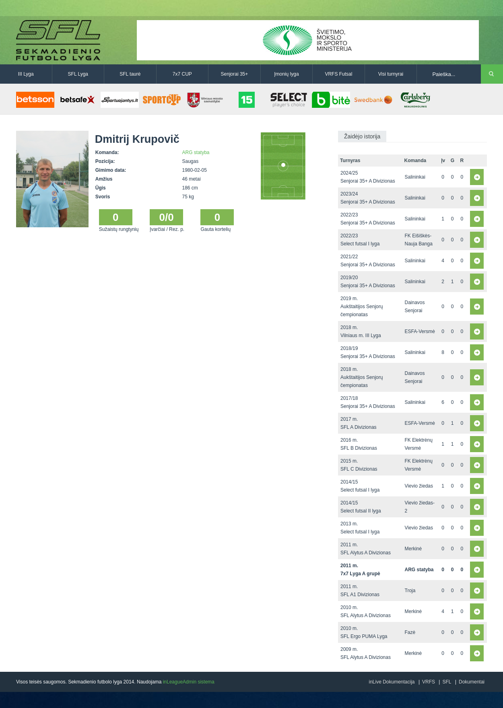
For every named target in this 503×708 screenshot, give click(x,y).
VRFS (428, 682)
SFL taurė (130, 74)
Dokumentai (471, 682)
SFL (446, 682)
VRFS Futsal (338, 74)
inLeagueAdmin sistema (188, 682)
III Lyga (26, 74)
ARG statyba (196, 152)
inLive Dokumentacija (391, 682)
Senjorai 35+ (234, 74)
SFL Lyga (78, 74)
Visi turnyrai (390, 74)
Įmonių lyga (286, 74)
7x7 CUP (182, 74)
